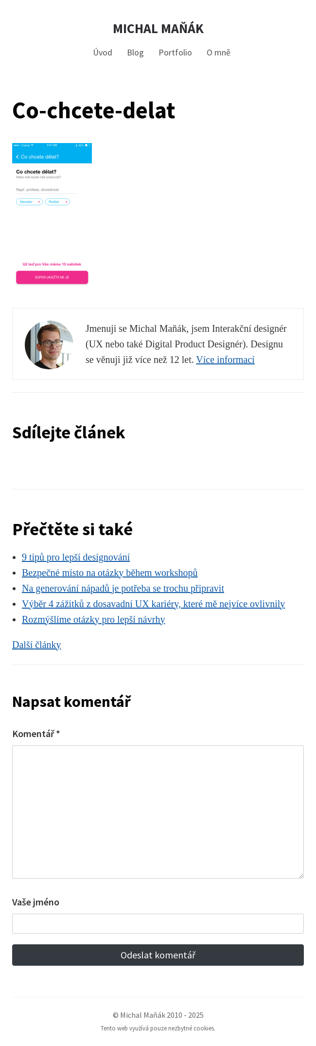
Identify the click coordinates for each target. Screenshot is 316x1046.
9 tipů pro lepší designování (76, 557)
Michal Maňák (158, 28)
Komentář (36, 733)
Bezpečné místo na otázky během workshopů (110, 572)
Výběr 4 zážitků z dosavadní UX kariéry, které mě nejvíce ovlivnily (153, 603)
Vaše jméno (35, 902)
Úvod (102, 52)
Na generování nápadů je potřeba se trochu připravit (123, 588)
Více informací (225, 359)
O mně (218, 52)
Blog (135, 52)
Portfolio (175, 52)
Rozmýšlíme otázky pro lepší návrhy (93, 619)
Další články (36, 644)
